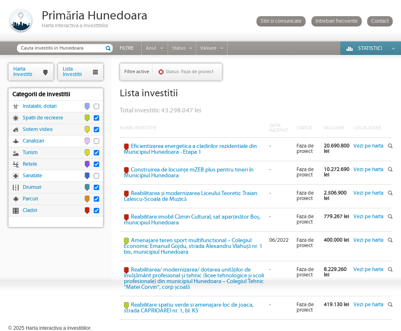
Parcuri (30, 199)
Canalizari (33, 141)
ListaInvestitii (72, 71)
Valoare (208, 48)
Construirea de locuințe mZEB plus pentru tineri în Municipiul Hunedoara (189, 173)
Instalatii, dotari (40, 106)
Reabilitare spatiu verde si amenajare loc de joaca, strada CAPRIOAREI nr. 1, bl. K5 (189, 308)
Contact (380, 21)
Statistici (370, 48)
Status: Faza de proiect (190, 71)
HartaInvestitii (22, 71)
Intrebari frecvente (337, 21)
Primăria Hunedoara (94, 16)
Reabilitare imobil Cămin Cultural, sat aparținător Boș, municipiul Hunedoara (192, 220)
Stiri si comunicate (281, 21)
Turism (30, 153)
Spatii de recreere (43, 118)
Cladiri (30, 210)
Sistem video (37, 129)
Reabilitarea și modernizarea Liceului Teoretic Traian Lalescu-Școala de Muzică (190, 196)
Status (178, 48)
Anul (151, 48)
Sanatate (32, 176)
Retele (30, 164)
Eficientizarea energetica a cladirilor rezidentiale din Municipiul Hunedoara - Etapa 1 (190, 149)
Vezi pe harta (368, 146)
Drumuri (32, 187)
